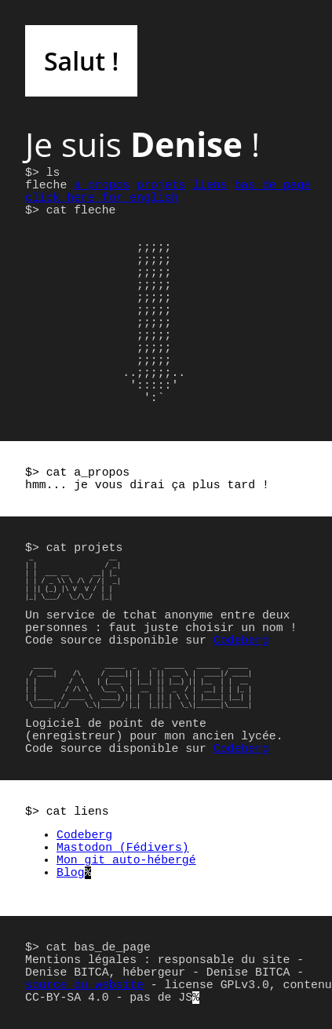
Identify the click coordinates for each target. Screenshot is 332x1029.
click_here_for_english (101, 198)
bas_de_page (272, 185)
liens (209, 185)
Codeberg (241, 640)
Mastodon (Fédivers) (123, 847)
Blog (71, 873)
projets (161, 185)
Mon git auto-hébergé (126, 860)
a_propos (102, 185)
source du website (84, 985)
